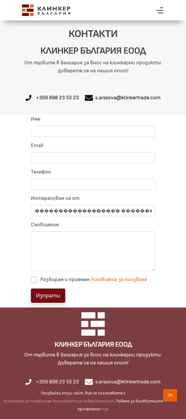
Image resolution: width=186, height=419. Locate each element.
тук (105, 409)
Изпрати (48, 296)
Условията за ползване (119, 279)
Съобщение (45, 224)
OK (170, 395)
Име (35, 119)
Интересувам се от (55, 198)
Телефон (41, 172)
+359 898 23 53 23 (57, 98)
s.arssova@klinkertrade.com (127, 98)
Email (37, 145)
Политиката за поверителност (83, 401)
